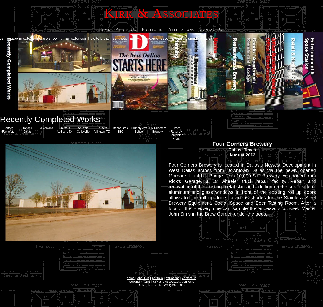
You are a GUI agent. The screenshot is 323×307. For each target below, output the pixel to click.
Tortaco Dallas (27, 129)
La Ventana (46, 128)
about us (143, 278)
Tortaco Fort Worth (8, 129)
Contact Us (212, 29)
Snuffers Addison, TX (64, 129)
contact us (189, 278)
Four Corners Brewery (157, 129)
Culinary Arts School (139, 129)
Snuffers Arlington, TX (102, 129)
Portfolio (152, 29)
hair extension (75, 38)
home (131, 278)
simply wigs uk (200, 38)
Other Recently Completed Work (176, 133)
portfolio (157, 278)
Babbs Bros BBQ (120, 129)
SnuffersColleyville (83, 129)
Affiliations (181, 29)
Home (104, 29)
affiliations (172, 278)
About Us (126, 29)
